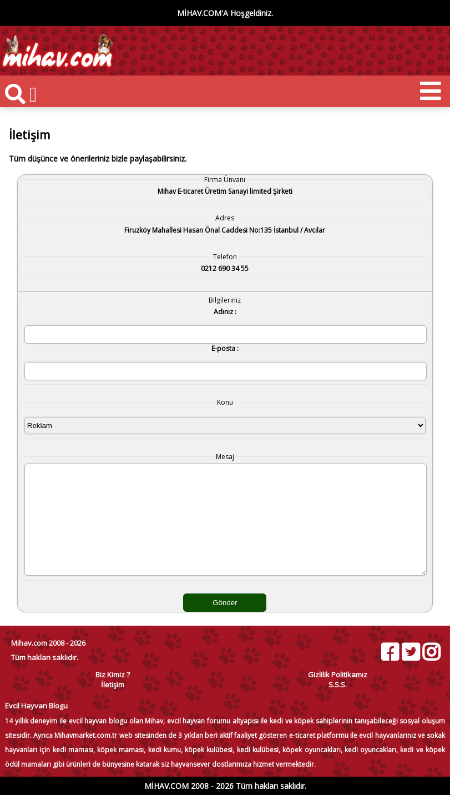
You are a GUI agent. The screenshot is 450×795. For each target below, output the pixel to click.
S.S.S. (337, 685)
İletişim (112, 685)
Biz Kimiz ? (112, 675)
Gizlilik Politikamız (337, 675)
